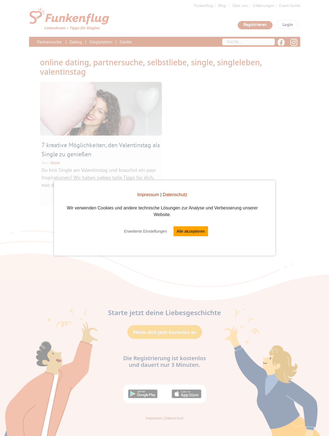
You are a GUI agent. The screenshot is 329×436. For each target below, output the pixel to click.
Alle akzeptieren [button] (191, 231)
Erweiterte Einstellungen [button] (145, 231)
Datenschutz (175, 194)
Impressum (148, 194)
